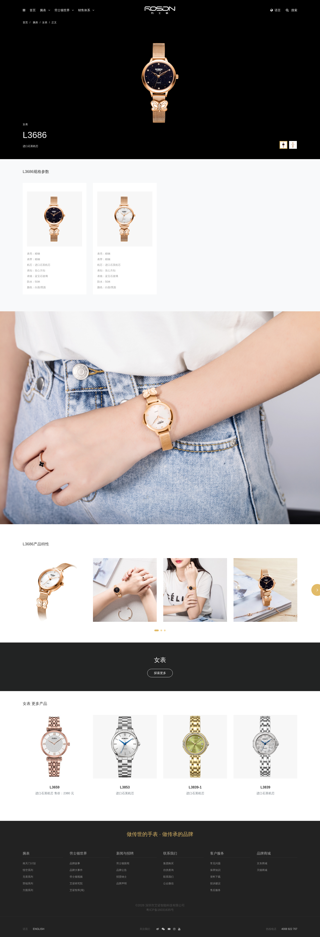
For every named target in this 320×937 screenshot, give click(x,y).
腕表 (43, 10)
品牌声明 (121, 883)
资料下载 (215, 876)
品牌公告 (121, 870)
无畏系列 (28, 876)
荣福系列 (28, 883)
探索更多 (160, 673)
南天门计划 (29, 863)
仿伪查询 (168, 870)
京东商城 (262, 863)
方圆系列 (28, 890)
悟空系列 (28, 870)
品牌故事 (75, 863)
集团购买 (168, 863)
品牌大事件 (76, 870)
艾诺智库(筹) (77, 890)
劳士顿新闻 (122, 863)
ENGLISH (38, 929)
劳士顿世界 (62, 10)
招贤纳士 (121, 876)
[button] (156, 630)
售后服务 (215, 890)
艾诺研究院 (76, 883)
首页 (33, 10)
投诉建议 (215, 883)
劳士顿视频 (76, 876)
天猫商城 (262, 870)
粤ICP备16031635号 (160, 910)
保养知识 (215, 870)
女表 (44, 22)
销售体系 (84, 10)
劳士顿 (160, 10)
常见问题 (215, 863)
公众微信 (168, 883)
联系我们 (168, 876)
